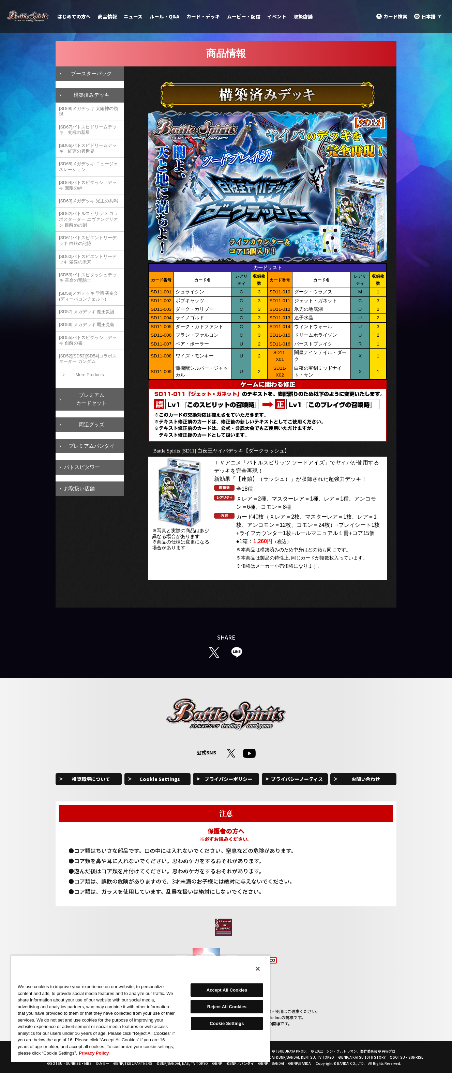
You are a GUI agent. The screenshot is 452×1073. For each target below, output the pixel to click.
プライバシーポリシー (228, 779)
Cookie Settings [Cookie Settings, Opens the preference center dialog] (227, 1023)
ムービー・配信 (243, 16)
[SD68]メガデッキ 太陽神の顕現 (88, 111)
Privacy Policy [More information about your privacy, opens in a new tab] (94, 1053)
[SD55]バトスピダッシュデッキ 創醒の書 (88, 340)
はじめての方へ (74, 16)
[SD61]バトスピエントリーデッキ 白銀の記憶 (88, 240)
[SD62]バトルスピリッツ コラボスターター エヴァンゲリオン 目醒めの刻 (88, 219)
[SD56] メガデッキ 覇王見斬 (87, 324)
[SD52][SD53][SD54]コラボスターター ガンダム (88, 358)
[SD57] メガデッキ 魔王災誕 (87, 311)
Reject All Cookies (226, 1006)
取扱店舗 (303, 16)
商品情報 (107, 16)
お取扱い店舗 (79, 488)
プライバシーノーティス (297, 779)
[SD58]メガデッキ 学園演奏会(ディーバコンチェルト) (88, 296)
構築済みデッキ (91, 95)
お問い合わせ (365, 779)
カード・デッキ (203, 16)
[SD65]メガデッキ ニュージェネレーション (88, 166)
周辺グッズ (91, 424)
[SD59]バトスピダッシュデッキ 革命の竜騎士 (88, 277)
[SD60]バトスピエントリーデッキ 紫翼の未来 (88, 259)
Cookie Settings (159, 779)
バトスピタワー (82, 467)
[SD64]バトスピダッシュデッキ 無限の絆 (88, 185)
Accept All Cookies (227, 990)
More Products (89, 374)
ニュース (133, 16)
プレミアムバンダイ (92, 446)
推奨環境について (91, 779)
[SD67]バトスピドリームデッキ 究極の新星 (88, 129)
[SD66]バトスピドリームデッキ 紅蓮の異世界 (88, 148)
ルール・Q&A (164, 16)
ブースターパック (91, 73)
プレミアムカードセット (91, 399)
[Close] (257, 968)
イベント (276, 16)
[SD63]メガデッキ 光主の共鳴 (88, 200)
